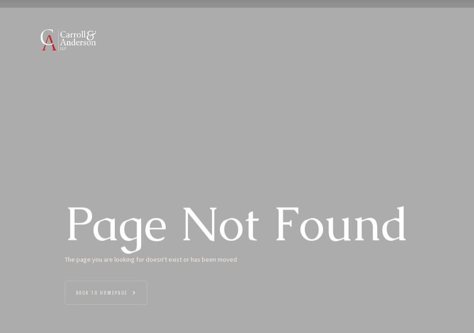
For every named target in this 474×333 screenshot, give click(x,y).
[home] (67, 40)
